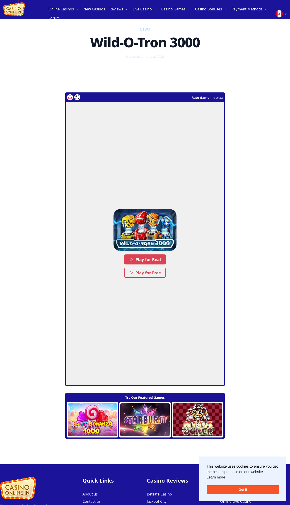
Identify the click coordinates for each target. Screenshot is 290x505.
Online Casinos (63, 9)
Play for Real (145, 259)
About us (90, 494)
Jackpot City (157, 501)
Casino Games (176, 9)
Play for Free (145, 272)
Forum (54, 18)
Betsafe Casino (159, 494)
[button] (145, 230)
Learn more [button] (216, 477)
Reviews (119, 9)
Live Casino (145, 9)
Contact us (91, 501)
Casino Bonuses (211, 9)
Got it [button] (243, 489)
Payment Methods (249, 9)
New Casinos (94, 9)
